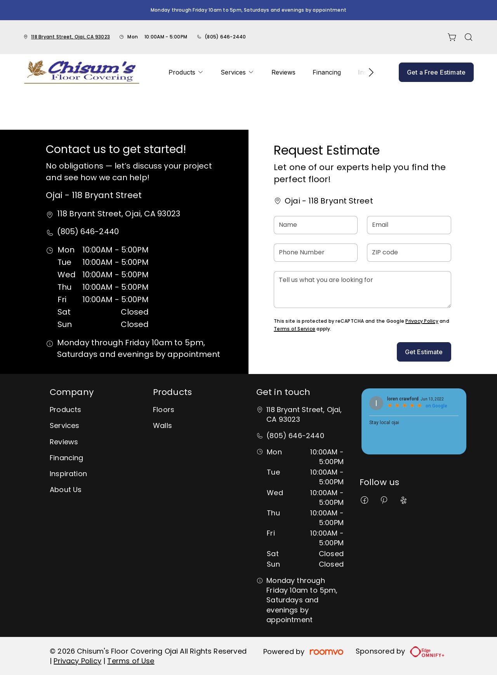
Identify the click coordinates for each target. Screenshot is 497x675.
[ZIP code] (409, 253)
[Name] (316, 225)
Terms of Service (294, 328)
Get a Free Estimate (436, 72)
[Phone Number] (316, 253)
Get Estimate (424, 352)
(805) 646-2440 (225, 36)
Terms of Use (130, 661)
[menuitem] (186, 72)
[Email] (409, 225)
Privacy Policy (421, 321)
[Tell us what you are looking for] (362, 289)
